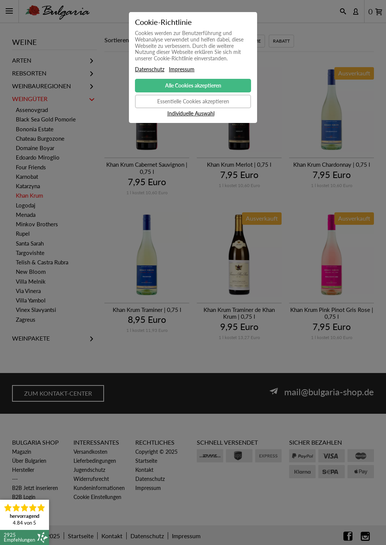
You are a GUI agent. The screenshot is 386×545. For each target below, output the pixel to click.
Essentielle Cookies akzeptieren (193, 101)
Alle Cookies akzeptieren (193, 85)
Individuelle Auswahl (190, 114)
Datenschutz (149, 69)
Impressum (182, 69)
